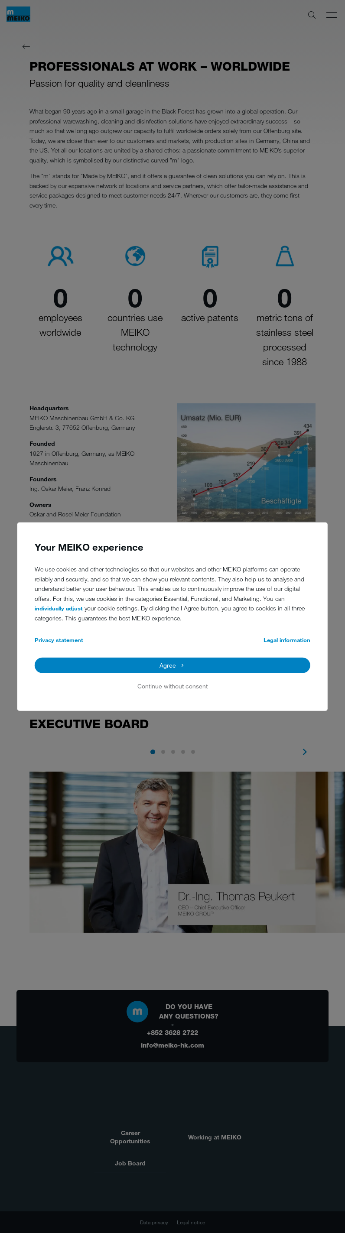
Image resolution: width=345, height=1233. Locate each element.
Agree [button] (167, 665)
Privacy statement (59, 639)
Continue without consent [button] (172, 686)
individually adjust (59, 608)
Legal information (287, 639)
